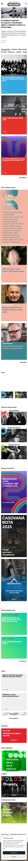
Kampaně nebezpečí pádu (9, 406)
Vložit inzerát (14, 712)
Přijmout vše (14, 852)
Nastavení (14, 856)
